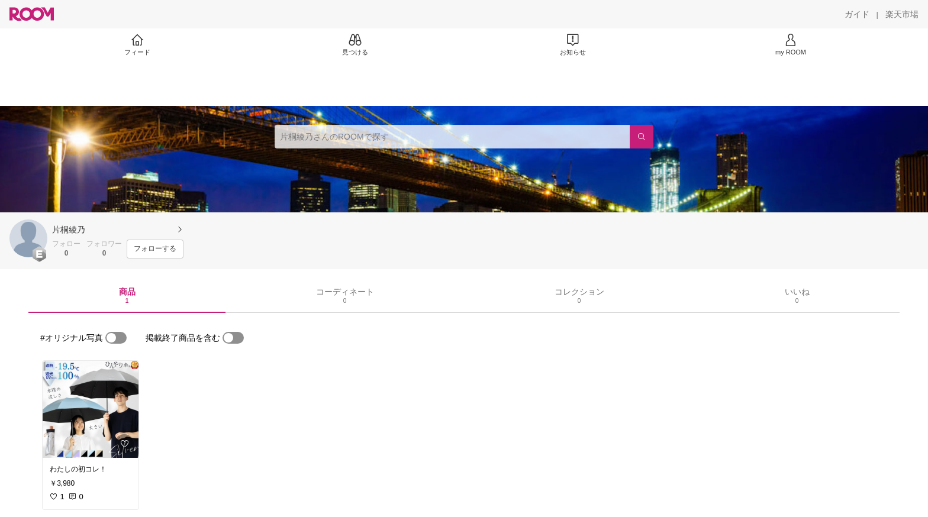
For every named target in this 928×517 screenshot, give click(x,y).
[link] (90, 409)
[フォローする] (155, 249)
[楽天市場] (902, 14)
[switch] (116, 338)
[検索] (641, 136)
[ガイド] (857, 14)
